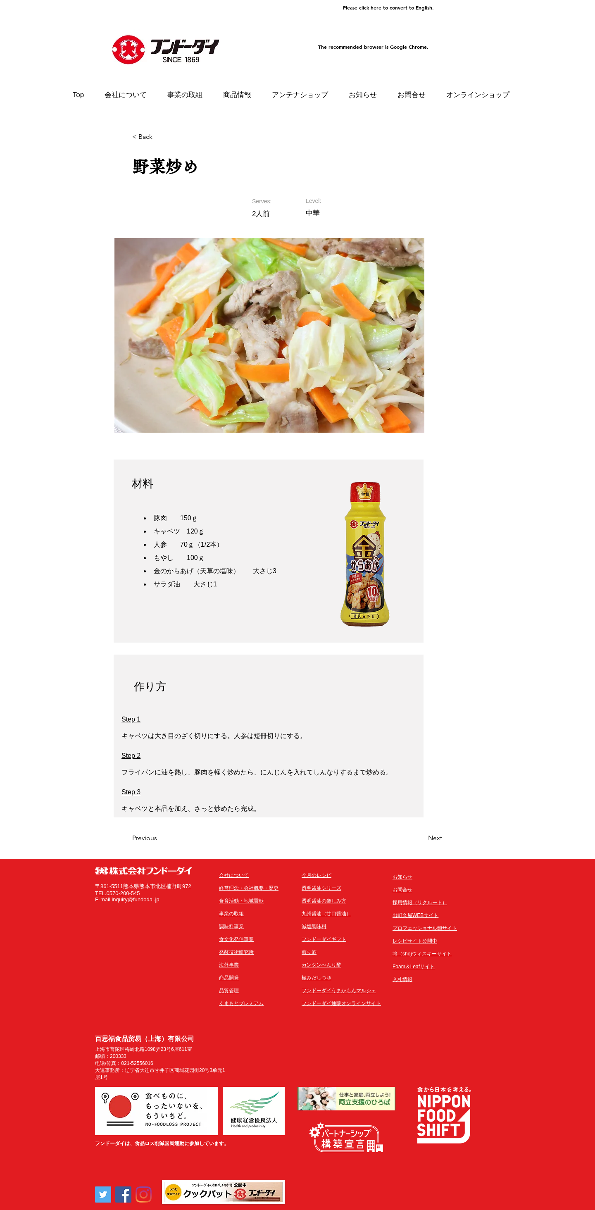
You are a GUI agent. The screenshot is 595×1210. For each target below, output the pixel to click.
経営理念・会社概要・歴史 (248, 888)
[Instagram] (144, 1194)
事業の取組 (231, 914)
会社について (234, 875)
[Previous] (159, 838)
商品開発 (229, 978)
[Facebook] (123, 1194)
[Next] (421, 838)
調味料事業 (231, 926)
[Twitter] (103, 1194)
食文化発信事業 (236, 939)
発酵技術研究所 (236, 952)
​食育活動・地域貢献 (241, 901)
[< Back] (159, 137)
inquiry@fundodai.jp (135, 899)
